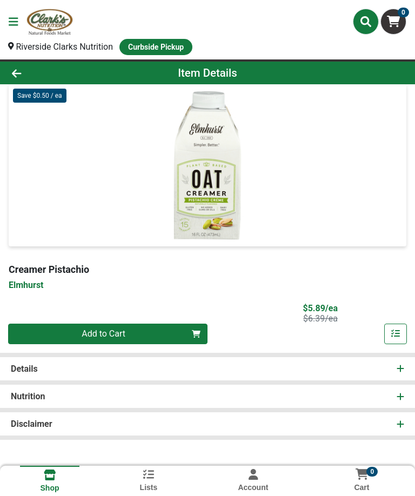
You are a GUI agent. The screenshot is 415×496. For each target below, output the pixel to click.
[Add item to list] (395, 334)
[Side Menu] (13, 22)
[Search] (365, 22)
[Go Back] (58, 73)
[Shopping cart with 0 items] (393, 22)
